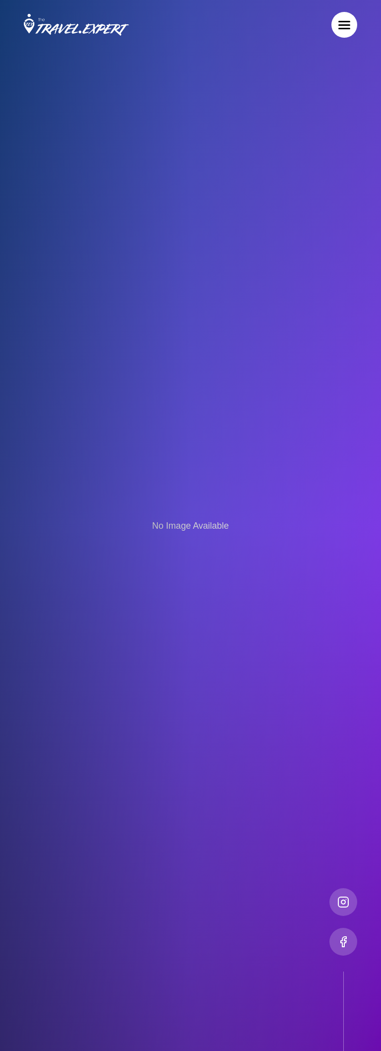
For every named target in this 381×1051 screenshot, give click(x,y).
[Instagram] (343, 902)
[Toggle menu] (344, 25)
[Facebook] (343, 942)
